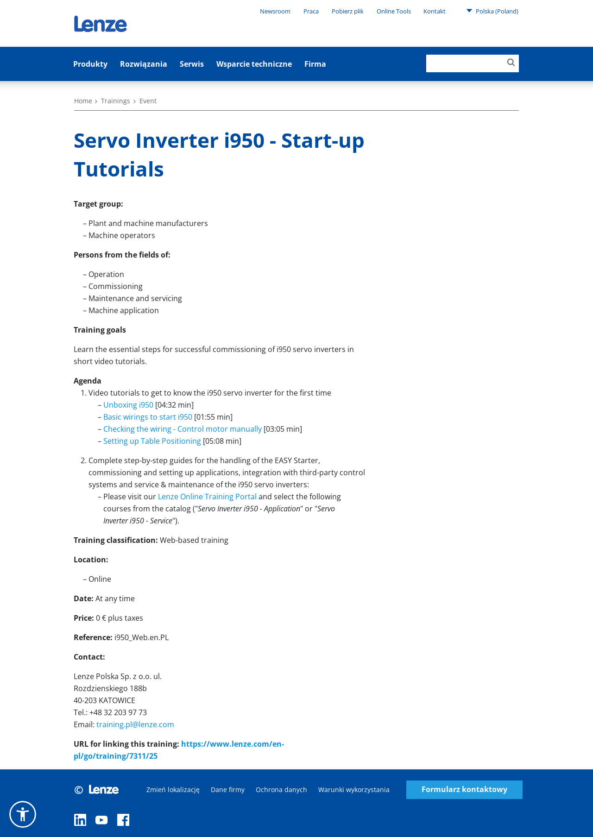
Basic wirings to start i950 (147, 417)
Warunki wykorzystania (354, 789)
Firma (315, 64)
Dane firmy (228, 789)
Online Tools (394, 11)
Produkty (90, 64)
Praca (311, 11)
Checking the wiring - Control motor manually (182, 429)
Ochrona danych (281, 789)
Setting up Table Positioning (152, 441)
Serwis (192, 64)
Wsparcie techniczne (254, 64)
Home (83, 100)
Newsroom (275, 11)
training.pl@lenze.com (135, 724)
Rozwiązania (143, 64)
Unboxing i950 (128, 405)
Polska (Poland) (492, 10)
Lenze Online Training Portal (207, 496)
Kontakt (434, 11)
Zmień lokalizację (173, 789)
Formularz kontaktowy (464, 789)
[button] (22, 814)
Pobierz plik (348, 11)
